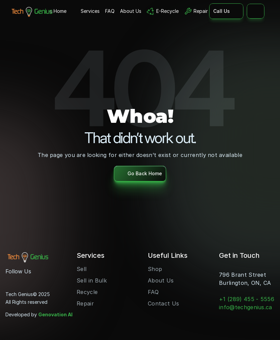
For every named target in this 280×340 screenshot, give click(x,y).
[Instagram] (10, 280)
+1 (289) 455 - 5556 (246, 299)
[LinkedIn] (32, 280)
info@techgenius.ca (245, 307)
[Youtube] (21, 280)
